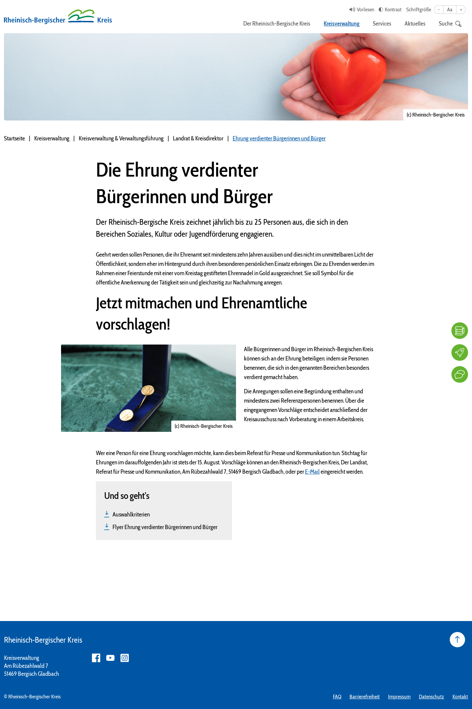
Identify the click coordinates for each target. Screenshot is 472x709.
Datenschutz (431, 696)
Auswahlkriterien (131, 514)
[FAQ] (460, 331)
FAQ (337, 696)
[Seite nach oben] (457, 640)
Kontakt (460, 696)
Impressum (399, 696)
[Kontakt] (460, 374)
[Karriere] (460, 352)
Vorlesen (365, 9)
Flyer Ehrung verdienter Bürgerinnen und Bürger (165, 527)
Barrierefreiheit (365, 696)
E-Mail (312, 471)
